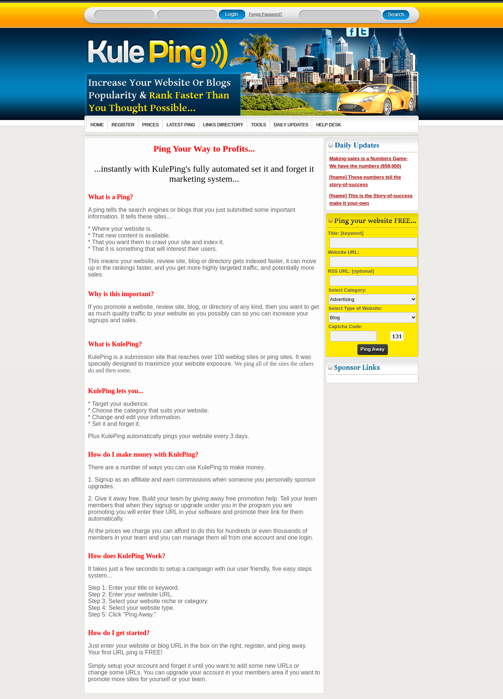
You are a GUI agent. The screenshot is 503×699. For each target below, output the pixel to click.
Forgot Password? (265, 14)
